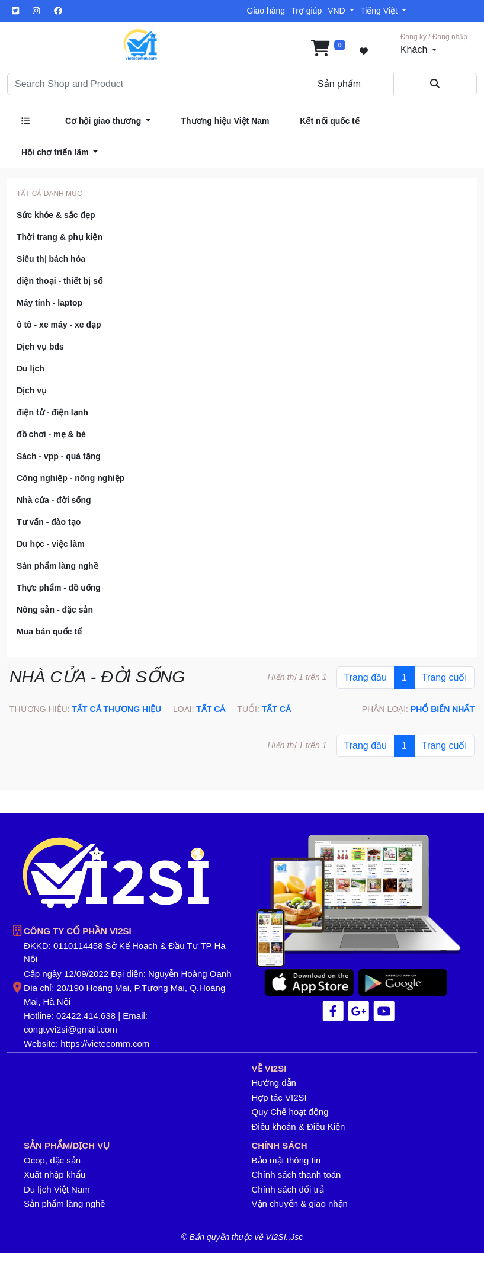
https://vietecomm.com (104, 1043)
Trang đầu (365, 677)
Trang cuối (444, 677)
